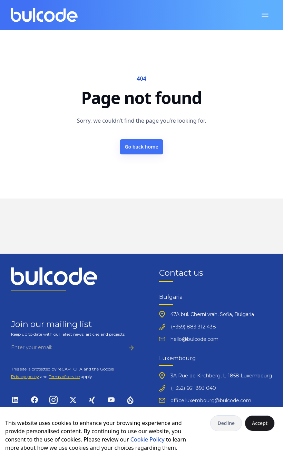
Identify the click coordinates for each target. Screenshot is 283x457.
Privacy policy (25, 376)
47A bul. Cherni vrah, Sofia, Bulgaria (212, 314)
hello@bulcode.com (194, 339)
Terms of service (64, 376)
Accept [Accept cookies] (259, 423)
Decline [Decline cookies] (226, 423)
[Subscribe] (72, 347)
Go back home (141, 146)
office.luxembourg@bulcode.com (210, 400)
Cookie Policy (147, 439)
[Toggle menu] (265, 15)
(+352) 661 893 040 (193, 388)
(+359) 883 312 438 (193, 327)
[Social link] (15, 399)
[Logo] (44, 15)
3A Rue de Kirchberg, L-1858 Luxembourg (221, 376)
